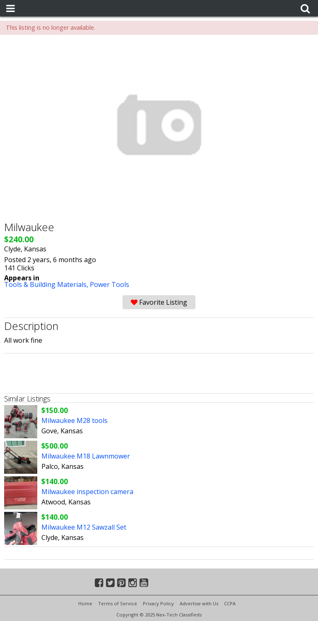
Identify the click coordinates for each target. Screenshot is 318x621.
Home (85, 603)
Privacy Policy (158, 603)
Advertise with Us (199, 603)
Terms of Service (117, 603)
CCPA (230, 603)
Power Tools (109, 284)
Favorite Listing (159, 302)
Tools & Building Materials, (47, 284)
